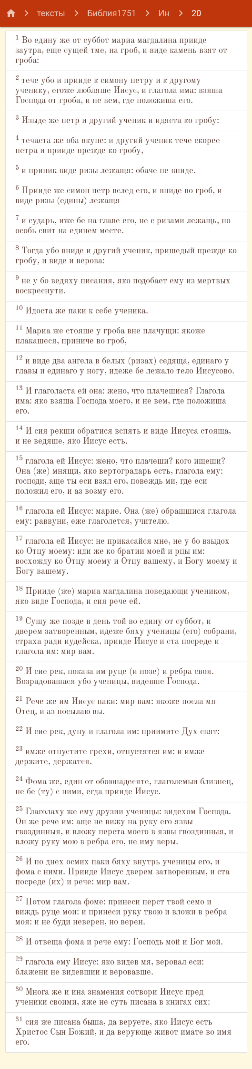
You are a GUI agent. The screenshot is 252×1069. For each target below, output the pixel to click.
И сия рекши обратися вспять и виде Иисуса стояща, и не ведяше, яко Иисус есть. (123, 435)
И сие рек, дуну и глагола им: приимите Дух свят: (117, 731)
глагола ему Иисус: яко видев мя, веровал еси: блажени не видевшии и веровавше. (109, 966)
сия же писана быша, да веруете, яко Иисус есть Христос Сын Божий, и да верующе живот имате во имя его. (123, 1031)
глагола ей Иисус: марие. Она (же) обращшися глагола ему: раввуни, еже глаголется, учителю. (125, 515)
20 (196, 13)
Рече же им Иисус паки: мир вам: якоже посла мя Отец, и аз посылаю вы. (115, 705)
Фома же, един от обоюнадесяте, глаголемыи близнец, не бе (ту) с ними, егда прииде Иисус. (124, 786)
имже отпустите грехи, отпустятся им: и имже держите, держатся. (110, 756)
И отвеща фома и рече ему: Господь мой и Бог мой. (119, 941)
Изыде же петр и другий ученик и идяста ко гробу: (117, 119)
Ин (163, 13)
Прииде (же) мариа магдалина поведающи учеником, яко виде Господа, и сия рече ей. (122, 595)
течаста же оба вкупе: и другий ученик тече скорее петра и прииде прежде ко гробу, (117, 145)
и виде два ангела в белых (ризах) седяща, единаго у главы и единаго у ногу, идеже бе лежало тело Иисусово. (124, 365)
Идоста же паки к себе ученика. (81, 310)
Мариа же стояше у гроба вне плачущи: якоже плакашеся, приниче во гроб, (110, 335)
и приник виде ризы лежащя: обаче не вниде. (105, 170)
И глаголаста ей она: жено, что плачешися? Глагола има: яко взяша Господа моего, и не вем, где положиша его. (120, 400)
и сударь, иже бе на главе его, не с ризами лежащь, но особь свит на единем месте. (123, 225)
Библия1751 (111, 13)
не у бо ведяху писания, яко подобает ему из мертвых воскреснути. (123, 285)
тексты (51, 13)
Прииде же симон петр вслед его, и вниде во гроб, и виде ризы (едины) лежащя (118, 195)
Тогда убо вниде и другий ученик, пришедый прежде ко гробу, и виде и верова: (126, 255)
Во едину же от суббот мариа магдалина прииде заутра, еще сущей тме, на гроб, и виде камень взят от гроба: (121, 49)
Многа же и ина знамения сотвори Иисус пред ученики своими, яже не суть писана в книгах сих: (112, 996)
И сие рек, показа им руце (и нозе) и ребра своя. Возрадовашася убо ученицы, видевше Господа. (114, 675)
